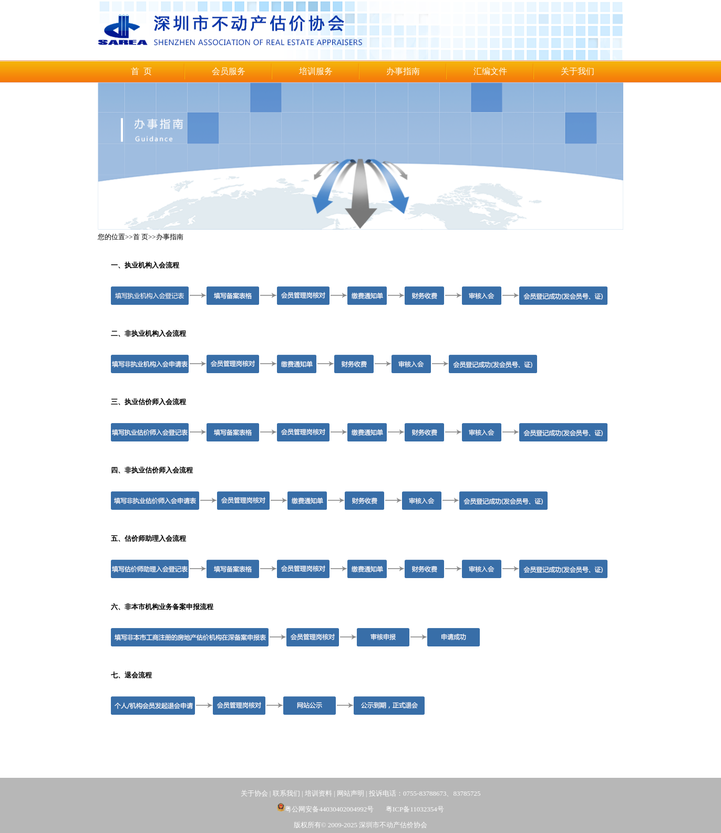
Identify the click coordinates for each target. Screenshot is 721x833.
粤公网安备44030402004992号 (325, 809)
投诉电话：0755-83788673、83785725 (424, 793)
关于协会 (254, 793)
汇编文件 (490, 71)
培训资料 (318, 793)
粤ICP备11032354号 (415, 809)
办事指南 (403, 71)
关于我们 (577, 71)
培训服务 (316, 71)
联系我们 (286, 793)
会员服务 (228, 71)
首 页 (141, 71)
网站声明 (350, 793)
